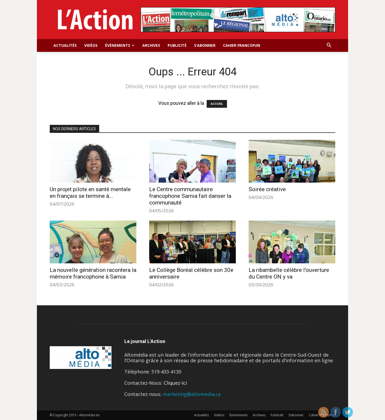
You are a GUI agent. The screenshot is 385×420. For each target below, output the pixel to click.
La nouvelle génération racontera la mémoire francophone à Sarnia (93, 273)
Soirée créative (267, 189)
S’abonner (204, 45)
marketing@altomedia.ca (192, 394)
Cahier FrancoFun (241, 45)
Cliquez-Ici (175, 383)
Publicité (177, 45)
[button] (328, 45)
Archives (151, 45)
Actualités (65, 45)
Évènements (119, 45)
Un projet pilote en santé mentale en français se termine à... (90, 192)
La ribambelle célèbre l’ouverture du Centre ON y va (289, 273)
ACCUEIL (217, 104)
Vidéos (91, 45)
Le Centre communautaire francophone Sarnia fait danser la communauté (190, 196)
